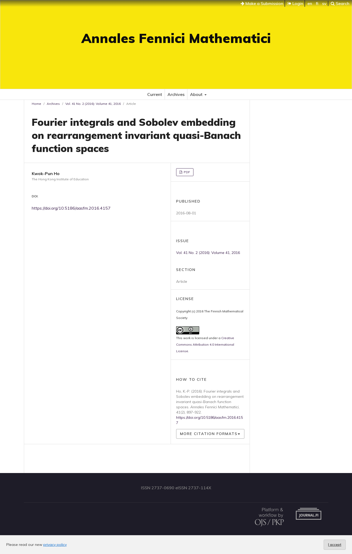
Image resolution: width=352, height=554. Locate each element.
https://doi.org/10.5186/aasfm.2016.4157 (71, 208)
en (309, 3)
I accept (334, 544)
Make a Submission (262, 3)
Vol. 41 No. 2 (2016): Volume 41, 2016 (93, 104)
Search (340, 3)
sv (324, 3)
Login (295, 3)
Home (36, 104)
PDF (186, 172)
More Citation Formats (209, 433)
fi (317, 3)
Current (154, 94)
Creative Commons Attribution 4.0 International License (205, 344)
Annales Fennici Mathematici (176, 38)
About (196, 94)
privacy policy (55, 544)
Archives (176, 94)
